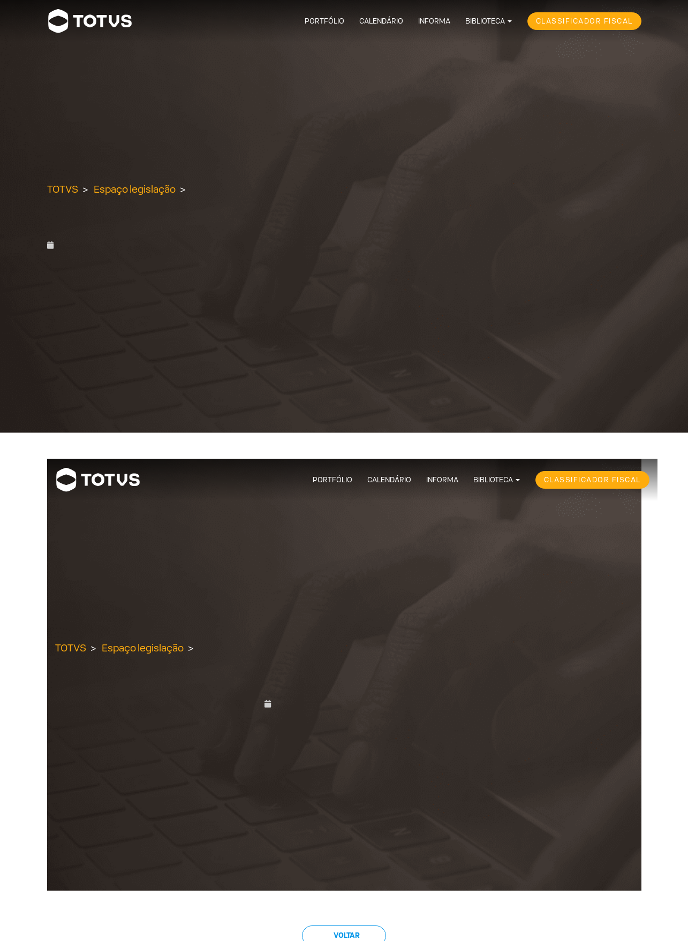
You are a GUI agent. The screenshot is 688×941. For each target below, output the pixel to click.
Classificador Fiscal (584, 21)
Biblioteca (485, 21)
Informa (434, 21)
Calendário (381, 21)
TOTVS (62, 189)
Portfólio (324, 21)
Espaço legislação (135, 189)
